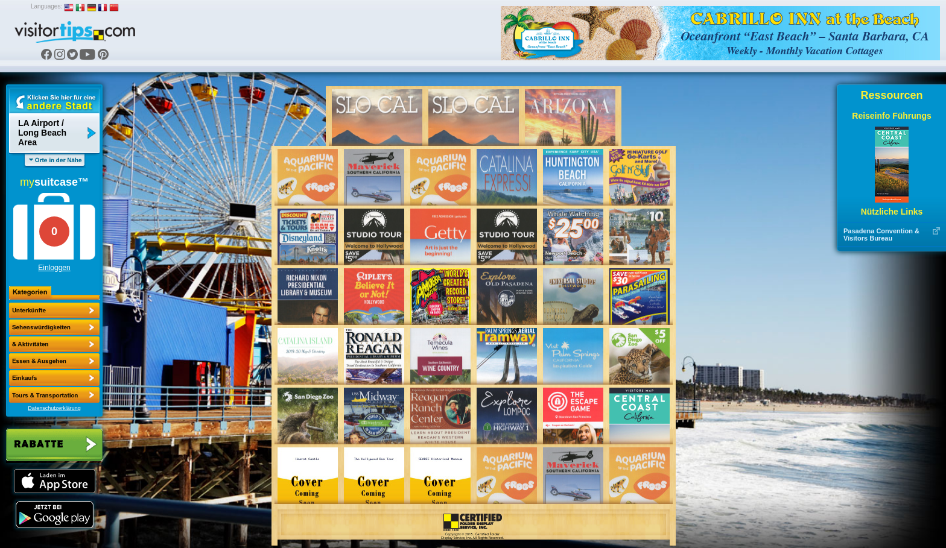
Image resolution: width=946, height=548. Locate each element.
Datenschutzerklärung (54, 408)
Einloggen (54, 267)
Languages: (46, 6)
